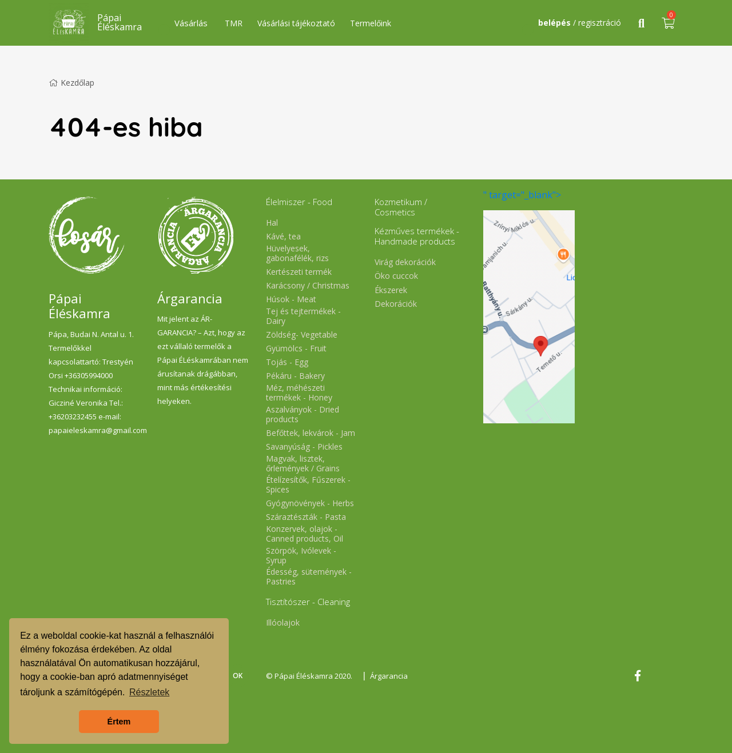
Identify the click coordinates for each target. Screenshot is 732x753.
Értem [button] (119, 721)
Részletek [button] (149, 692)
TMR (233, 23)
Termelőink (370, 23)
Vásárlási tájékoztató (296, 23)
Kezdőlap (71, 82)
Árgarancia (389, 676)
